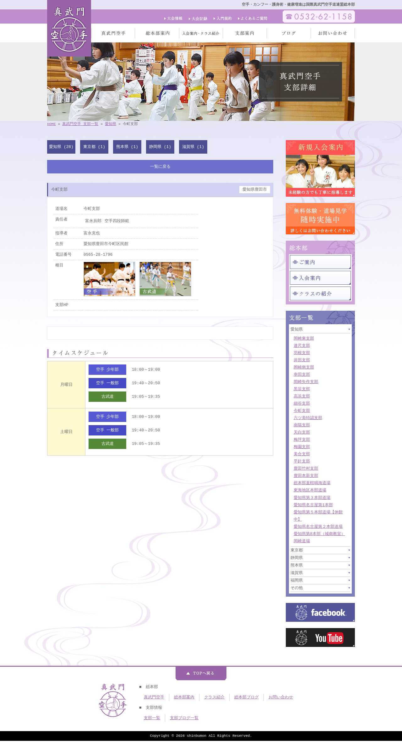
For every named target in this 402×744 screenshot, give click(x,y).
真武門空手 (154, 697)
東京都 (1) (94, 147)
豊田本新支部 (306, 476)
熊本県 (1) (127, 147)
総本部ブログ (246, 697)
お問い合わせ (281, 697)
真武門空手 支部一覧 (80, 124)
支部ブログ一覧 (184, 718)
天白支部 (302, 432)
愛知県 (110, 124)
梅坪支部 (302, 439)
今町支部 (302, 410)
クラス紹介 (214, 697)
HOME (51, 124)
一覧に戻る (160, 166)
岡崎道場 (302, 541)
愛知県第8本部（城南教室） (319, 534)
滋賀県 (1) (193, 147)
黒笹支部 (302, 389)
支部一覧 (152, 718)
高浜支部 (302, 396)
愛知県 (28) (61, 147)
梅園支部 (302, 447)
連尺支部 (302, 345)
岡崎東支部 (304, 338)
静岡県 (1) (160, 147)
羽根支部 (302, 353)
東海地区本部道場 (310, 490)
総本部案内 (184, 697)
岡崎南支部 (304, 367)
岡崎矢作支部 (306, 382)
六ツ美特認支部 (308, 418)
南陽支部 (302, 425)
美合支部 (302, 454)
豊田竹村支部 (306, 468)
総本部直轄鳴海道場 (312, 483)
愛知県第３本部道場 (312, 498)
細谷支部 (302, 403)
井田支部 (302, 360)
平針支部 (302, 461)
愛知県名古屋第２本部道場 (318, 526)
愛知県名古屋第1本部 (313, 505)
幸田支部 (302, 374)
